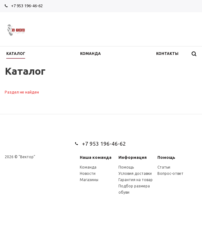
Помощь (166, 157)
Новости (88, 173)
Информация (132, 157)
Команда (88, 167)
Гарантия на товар (135, 180)
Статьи (163, 167)
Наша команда (96, 157)
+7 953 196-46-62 (27, 5)
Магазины (89, 180)
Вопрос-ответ (170, 173)
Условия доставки (135, 173)
